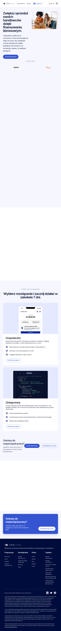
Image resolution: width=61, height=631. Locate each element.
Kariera (34, 559)
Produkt (7, 561)
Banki (19, 567)
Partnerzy (7, 556)
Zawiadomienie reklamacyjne (49, 569)
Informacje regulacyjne (48, 573)
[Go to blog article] (16, 491)
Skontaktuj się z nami (40, 252)
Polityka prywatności (48, 561)
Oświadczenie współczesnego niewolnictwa (49, 582)
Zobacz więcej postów (49, 470)
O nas (33, 556)
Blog (33, 561)
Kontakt (34, 563)
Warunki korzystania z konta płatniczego (50, 577)
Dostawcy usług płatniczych (22, 561)
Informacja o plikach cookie (50, 565)
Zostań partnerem (10, 56)
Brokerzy (20, 564)
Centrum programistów (8, 564)
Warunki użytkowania (48, 557)
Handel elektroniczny (21, 557)
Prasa (33, 566)
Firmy (6, 559)
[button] (52, 3)
